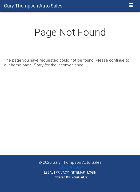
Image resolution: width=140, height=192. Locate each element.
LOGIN (91, 172)
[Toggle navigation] (131, 5)
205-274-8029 (70, 167)
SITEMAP (78, 172)
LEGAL (48, 172)
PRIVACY (62, 172)
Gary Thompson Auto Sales (77, 162)
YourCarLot (79, 177)
